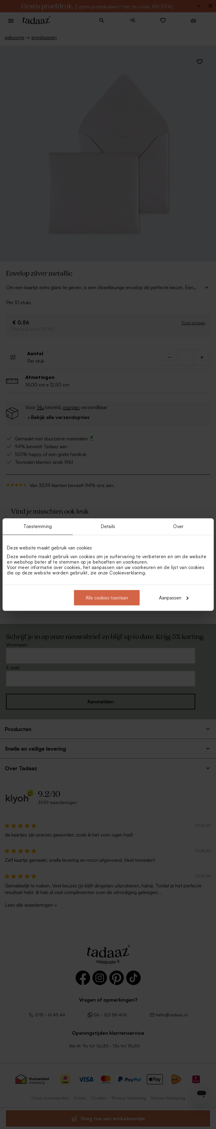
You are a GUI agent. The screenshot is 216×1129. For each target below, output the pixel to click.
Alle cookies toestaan (107, 597)
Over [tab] (178, 526)
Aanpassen (174, 597)
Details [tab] (108, 526)
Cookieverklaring (127, 572)
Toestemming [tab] (37, 526)
